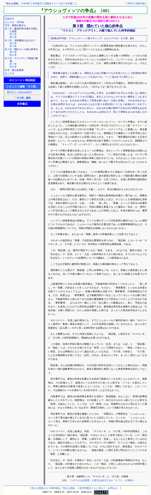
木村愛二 (70, 3)
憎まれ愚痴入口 (40, 488)
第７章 (13, 64)
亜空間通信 (85, 488)
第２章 (13, 37)
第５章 (13, 52)
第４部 (8, 58)
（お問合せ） (112, 488)
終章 (7, 70)
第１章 (13, 34)
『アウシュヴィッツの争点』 (68, 10)
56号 (130, 3)
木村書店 (37, 3)
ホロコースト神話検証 (22, 80)
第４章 (13, 46)
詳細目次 (9, 18)
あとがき (9, 73)
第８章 (13, 66)
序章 (7, 25)
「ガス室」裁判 (22, 98)
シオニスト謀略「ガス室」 (22, 86)
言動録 (47, 3)
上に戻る (98, 488)
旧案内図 (140, 3)
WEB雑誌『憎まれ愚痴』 (63, 488)
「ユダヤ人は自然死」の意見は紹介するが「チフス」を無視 (100, 480)
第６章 (13, 55)
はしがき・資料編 (14, 22)
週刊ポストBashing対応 (18, 92)
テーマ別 (58, 3)
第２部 (8, 40)
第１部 (8, 28)
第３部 (8, 49)
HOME (26, 3)
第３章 (13, 43)
